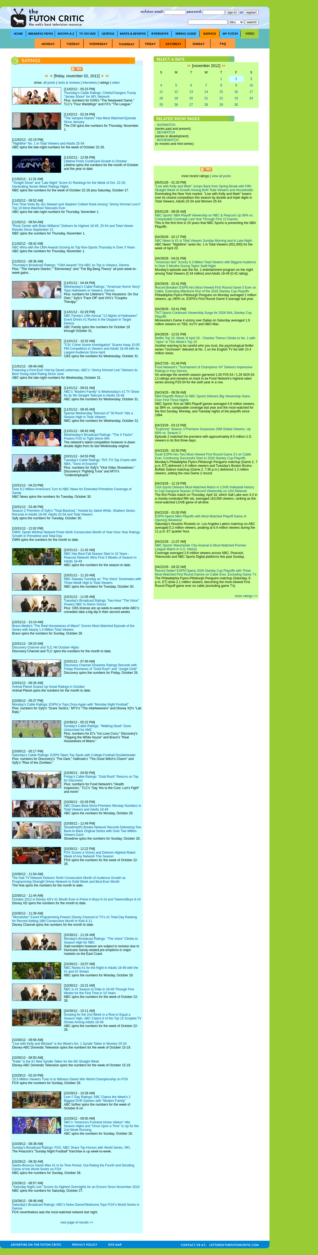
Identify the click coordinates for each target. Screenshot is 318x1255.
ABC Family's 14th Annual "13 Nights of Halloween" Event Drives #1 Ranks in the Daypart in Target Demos (101, 319)
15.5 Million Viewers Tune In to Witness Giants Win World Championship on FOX (70, 1079)
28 (206, 105)
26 (176, 105)
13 (191, 92)
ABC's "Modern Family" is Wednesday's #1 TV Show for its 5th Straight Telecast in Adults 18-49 (101, 393)
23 (236, 98)
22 (221, 98)
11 (161, 92)
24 (251, 98)
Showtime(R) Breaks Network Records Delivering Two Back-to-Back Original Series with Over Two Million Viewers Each (102, 831)
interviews (89, 83)
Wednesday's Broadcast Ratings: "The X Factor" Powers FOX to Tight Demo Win (98, 436)
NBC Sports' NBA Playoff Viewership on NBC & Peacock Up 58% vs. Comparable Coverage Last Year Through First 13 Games (204, 217)
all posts (49, 83)
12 (176, 92)
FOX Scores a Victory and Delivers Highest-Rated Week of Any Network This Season (99, 854)
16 (236, 92)
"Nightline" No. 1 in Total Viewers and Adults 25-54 (48, 143)
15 (221, 92)
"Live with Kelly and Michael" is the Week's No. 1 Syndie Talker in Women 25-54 (69, 1044)
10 (251, 85)
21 (206, 98)
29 (221, 105)
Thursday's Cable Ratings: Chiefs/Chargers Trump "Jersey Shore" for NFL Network (100, 95)
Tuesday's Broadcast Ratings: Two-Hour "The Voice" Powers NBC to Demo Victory (101, 602)
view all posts (221, 176)
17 (251, 92)
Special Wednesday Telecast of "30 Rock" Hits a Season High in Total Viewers (98, 415)
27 (191, 105)
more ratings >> (246, 596)
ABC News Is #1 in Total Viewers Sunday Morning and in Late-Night (203, 241)
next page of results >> (76, 1222)
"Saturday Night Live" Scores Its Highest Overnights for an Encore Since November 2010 (76, 1187)
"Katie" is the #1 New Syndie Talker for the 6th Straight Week (55, 1061)
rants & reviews (69, 83)
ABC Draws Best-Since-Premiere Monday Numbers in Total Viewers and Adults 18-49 (102, 807)
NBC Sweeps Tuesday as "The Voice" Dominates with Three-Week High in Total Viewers (102, 581)
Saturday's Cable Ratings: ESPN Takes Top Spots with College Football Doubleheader (74, 755)
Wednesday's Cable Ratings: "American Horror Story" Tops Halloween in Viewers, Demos (102, 288)
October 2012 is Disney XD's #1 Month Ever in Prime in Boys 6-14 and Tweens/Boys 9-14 (76, 899)
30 (236, 105)
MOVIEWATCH (168, 140)
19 (176, 98)
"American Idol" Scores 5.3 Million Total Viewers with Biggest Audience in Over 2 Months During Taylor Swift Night (205, 264)
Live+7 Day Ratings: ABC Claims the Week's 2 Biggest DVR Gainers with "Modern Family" (97, 1099)
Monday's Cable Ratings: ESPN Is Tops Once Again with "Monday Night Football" (70, 704)
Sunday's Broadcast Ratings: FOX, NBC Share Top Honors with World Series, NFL (71, 1147)
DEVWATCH (166, 132)
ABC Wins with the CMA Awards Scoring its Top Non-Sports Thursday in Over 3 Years (73, 247)
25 (161, 105)
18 (161, 98)
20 (191, 98)
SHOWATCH (166, 125)
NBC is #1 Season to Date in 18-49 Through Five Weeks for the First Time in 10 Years (99, 991)
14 (206, 92)
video (116, 83)
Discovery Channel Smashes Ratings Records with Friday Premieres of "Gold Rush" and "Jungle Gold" (100, 667)
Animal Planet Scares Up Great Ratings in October (48, 687)
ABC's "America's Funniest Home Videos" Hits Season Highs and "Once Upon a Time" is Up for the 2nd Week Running (101, 1126)
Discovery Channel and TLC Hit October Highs (45, 647)
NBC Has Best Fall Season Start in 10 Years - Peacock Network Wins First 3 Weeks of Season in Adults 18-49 (100, 557)
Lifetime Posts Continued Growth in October (95, 161)
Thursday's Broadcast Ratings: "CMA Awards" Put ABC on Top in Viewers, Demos (70, 265)
